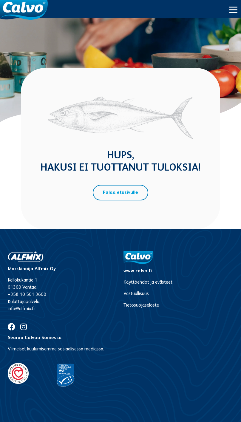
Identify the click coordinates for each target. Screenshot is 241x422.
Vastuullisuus (136, 293)
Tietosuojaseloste (141, 305)
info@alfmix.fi (21, 309)
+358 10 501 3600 (27, 294)
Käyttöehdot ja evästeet (147, 282)
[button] (233, 10)
